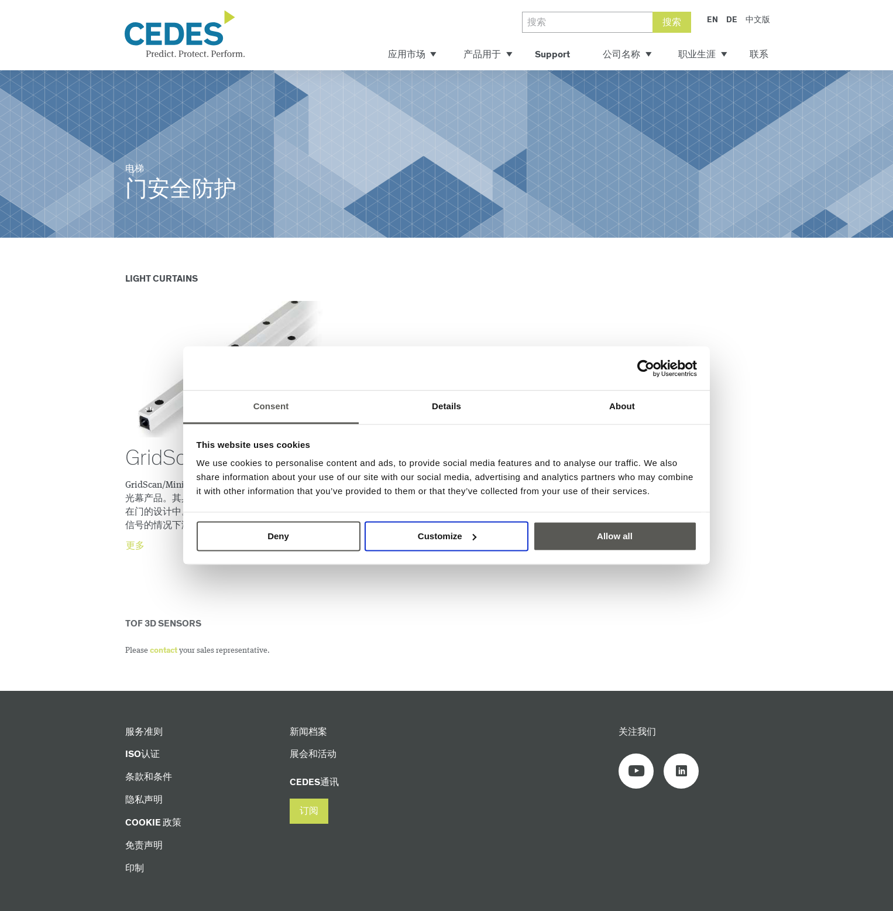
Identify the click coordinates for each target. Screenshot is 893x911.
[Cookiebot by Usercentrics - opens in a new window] (646, 368)
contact (163, 650)
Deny (278, 536)
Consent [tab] (271, 406)
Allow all (615, 536)
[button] (309, 811)
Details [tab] (446, 406)
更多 (135, 546)
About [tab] (622, 406)
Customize (447, 536)
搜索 (671, 22)
